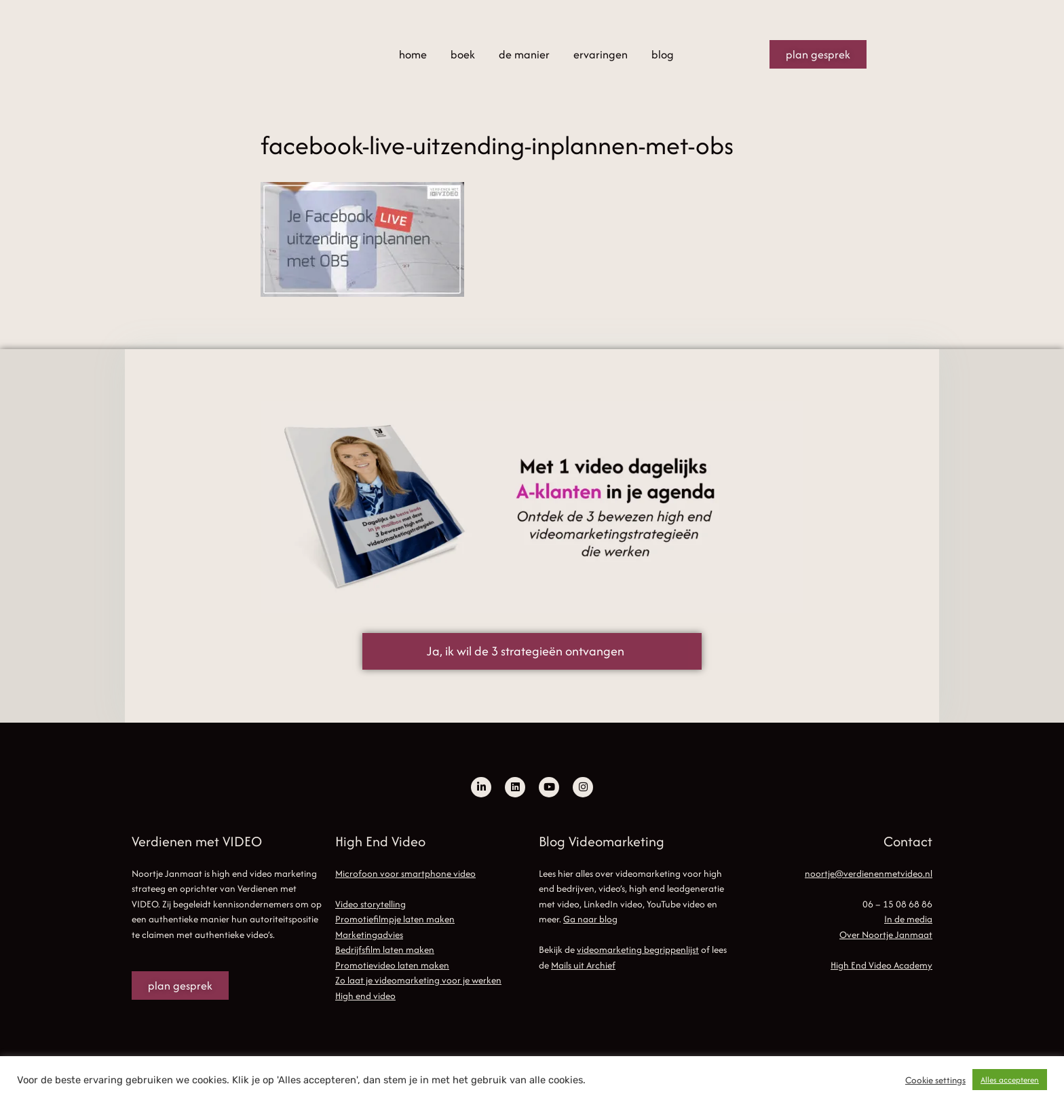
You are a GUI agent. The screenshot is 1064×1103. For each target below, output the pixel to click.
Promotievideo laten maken (392, 965)
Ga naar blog (590, 919)
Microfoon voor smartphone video (405, 873)
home (413, 54)
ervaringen (600, 54)
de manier (524, 54)
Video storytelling (370, 904)
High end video (365, 995)
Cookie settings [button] (935, 1080)
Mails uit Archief (583, 965)
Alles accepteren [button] (1010, 1079)
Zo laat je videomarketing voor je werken (418, 980)
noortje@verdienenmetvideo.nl (868, 873)
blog (662, 54)
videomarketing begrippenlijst (638, 949)
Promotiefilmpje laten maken (395, 919)
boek (463, 54)
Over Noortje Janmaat (885, 934)
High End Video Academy (881, 965)
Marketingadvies (369, 934)
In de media (908, 919)
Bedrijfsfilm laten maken (384, 949)
